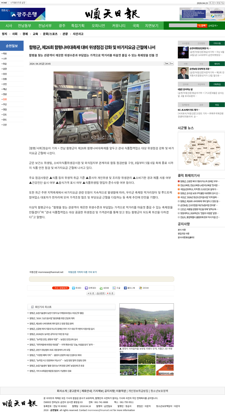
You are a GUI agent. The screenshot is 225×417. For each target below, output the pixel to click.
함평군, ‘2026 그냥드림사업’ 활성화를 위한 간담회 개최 (51, 318)
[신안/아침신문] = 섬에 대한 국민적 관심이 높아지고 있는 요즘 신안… (207, 115)
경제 (25, 34)
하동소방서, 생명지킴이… (200, 48)
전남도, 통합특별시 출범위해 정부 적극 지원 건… (200, 217)
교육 (35, 34)
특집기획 (78, 25)
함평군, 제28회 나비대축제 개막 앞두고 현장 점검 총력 (51, 323)
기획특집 (217, 84)
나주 (5, 58)
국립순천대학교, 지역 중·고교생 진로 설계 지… (199, 189)
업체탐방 (185, 104)
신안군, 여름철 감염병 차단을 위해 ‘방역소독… (199, 209)
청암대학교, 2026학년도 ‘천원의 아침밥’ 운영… (199, 213)
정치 (4, 34)
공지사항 (184, 223)
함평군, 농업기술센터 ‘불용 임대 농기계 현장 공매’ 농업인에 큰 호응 (56, 365)
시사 (8, 25)
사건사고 (78, 34)
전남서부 (45, 25)
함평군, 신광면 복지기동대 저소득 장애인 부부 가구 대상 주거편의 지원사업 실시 (61, 328)
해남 (5, 89)
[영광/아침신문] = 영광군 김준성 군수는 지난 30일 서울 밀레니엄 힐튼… (207, 74)
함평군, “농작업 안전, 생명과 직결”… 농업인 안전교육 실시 (53, 339)
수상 (201, 63)
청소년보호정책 (159, 391)
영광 (5, 94)
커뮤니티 (119, 25)
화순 (5, 63)
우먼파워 (201, 84)
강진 (5, 83)
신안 (5, 124)
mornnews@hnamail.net (100, 410)
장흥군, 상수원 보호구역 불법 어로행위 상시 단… (200, 193)
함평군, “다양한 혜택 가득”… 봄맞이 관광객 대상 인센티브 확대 (55, 355)
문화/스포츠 (50, 34)
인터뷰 (185, 84)
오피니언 (98, 25)
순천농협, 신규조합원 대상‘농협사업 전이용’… (199, 205)
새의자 (217, 63)
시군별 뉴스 (186, 127)
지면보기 (151, 25)
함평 (5, 99)
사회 (14, 34)
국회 (136, 25)
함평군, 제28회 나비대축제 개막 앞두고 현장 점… (200, 201)
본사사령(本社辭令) (186, 237)
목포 (5, 53)
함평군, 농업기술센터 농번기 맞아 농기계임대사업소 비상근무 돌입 (56, 312)
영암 (5, 109)
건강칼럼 (201, 43)
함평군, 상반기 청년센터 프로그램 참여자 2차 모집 (49, 349)
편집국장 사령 (183, 233)
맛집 (217, 104)
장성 (5, 73)
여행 (185, 63)
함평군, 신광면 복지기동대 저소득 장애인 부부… (199, 181)
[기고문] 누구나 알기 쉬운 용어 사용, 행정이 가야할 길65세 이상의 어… (206, 94)
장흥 (5, 78)
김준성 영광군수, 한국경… (200, 68)
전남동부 (24, 25)
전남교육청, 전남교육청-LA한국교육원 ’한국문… (199, 185)
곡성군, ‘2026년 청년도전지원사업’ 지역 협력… (199, 197)
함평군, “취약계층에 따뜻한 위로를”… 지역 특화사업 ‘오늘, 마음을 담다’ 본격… (61, 344)
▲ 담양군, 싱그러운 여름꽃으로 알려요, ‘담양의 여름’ (143, 348)
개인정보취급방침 (138, 391)
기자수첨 (217, 43)
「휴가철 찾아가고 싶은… (200, 109)
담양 (5, 68)
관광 (65, 34)
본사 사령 (182, 229)
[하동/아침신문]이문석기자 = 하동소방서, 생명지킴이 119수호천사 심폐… (207, 53)
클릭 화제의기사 (189, 175)
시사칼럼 (185, 43)
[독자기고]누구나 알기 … (200, 89)
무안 (5, 104)
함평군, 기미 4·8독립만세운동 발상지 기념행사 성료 (50, 370)
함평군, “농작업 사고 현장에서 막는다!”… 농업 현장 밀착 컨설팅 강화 (57, 360)
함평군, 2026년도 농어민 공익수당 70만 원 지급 (48, 334)
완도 (5, 119)
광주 (62, 25)
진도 (5, 114)
